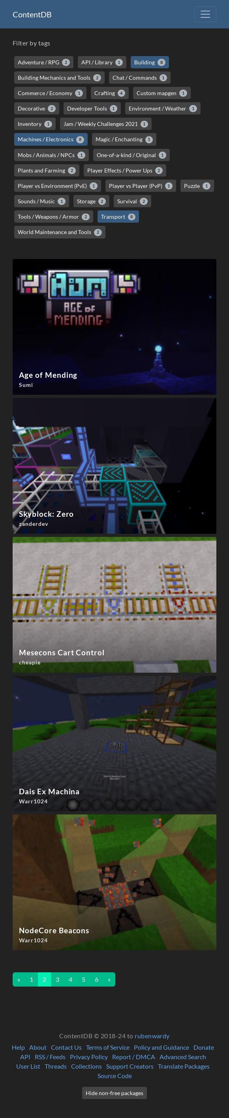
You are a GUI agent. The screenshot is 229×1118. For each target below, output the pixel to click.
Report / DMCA (133, 1056)
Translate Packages (184, 1066)
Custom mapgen (162, 93)
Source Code (115, 1075)
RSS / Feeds (50, 1056)
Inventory (35, 124)
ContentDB (32, 14)
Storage (91, 201)
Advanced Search (183, 1056)
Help (18, 1047)
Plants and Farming (47, 170)
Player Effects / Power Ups (125, 170)
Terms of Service (108, 1047)
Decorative (37, 108)
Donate (203, 1047)
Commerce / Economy (50, 93)
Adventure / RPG (44, 62)
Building (149, 62)
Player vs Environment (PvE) (58, 185)
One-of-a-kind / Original (132, 155)
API (25, 1056)
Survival (132, 201)
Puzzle (197, 185)
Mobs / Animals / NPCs (51, 155)
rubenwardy (152, 1035)
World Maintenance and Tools (60, 232)
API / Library (102, 62)
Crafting (110, 93)
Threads (56, 1066)
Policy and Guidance (161, 1047)
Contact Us (66, 1047)
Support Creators (130, 1066)
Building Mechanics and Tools (59, 77)
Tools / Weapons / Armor (54, 216)
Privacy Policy (89, 1056)
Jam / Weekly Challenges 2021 (106, 124)
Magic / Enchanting (124, 139)
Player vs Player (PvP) (141, 185)
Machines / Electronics (51, 139)
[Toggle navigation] (205, 14)
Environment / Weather (163, 108)
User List (28, 1066)
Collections (86, 1066)
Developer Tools (92, 108)
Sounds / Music (42, 201)
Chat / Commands (140, 77)
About (38, 1047)
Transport (118, 216)
